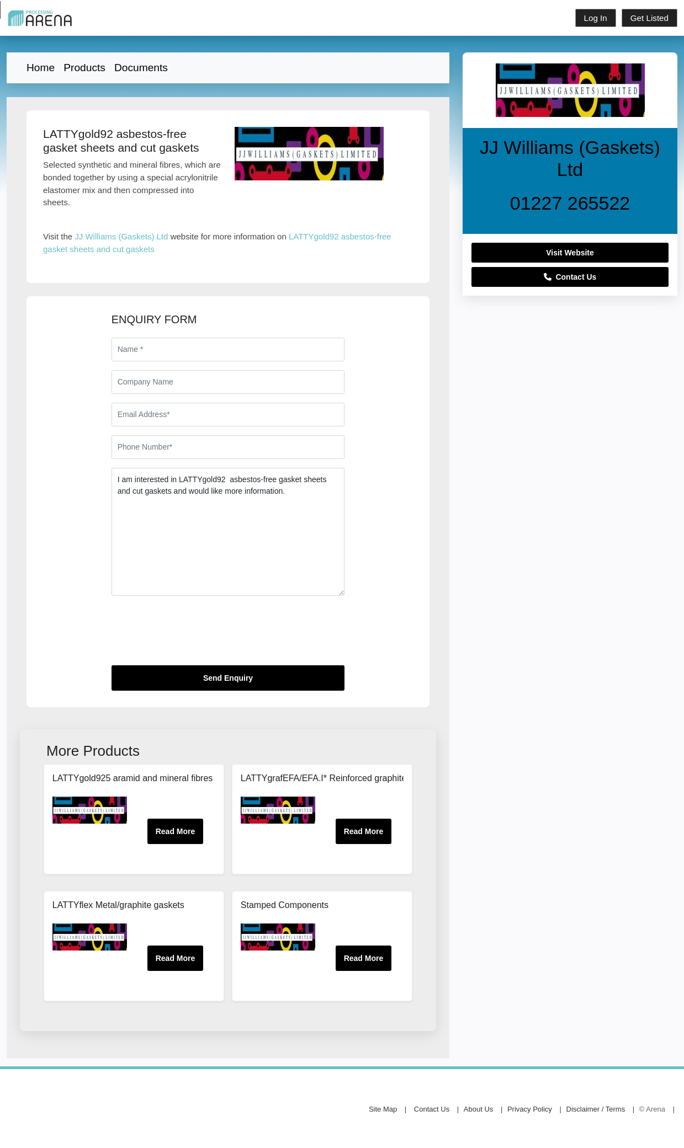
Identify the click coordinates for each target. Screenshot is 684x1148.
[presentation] (195, 634)
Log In (595, 18)
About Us (478, 1109)
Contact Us (570, 277)
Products (84, 67)
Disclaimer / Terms (595, 1109)
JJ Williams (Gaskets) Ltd (121, 236)
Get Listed (649, 18)
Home (40, 67)
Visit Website (570, 252)
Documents (141, 67)
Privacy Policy (529, 1109)
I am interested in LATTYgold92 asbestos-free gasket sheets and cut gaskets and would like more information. (228, 532)
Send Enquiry (228, 678)
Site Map (383, 1109)
